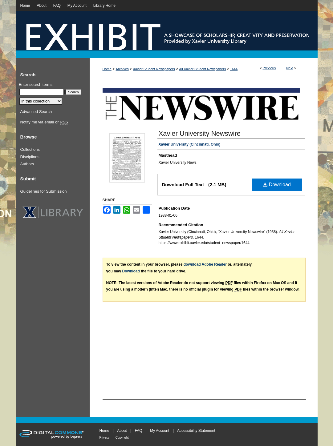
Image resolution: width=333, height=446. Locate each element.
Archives (122, 69)
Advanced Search (36, 111)
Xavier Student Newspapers (154, 69)
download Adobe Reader (205, 264)
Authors (27, 164)
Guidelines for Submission (43, 191)
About (122, 430)
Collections (30, 149)
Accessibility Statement (196, 430)
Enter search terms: (36, 84)
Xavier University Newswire (200, 133)
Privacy (104, 437)
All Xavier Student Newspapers (202, 69)
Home (107, 69)
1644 (234, 69)
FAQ (138, 430)
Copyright (122, 437)
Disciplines (29, 157)
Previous (269, 68)
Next (289, 68)
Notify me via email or (44, 122)
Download (277, 184)
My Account (159, 430)
